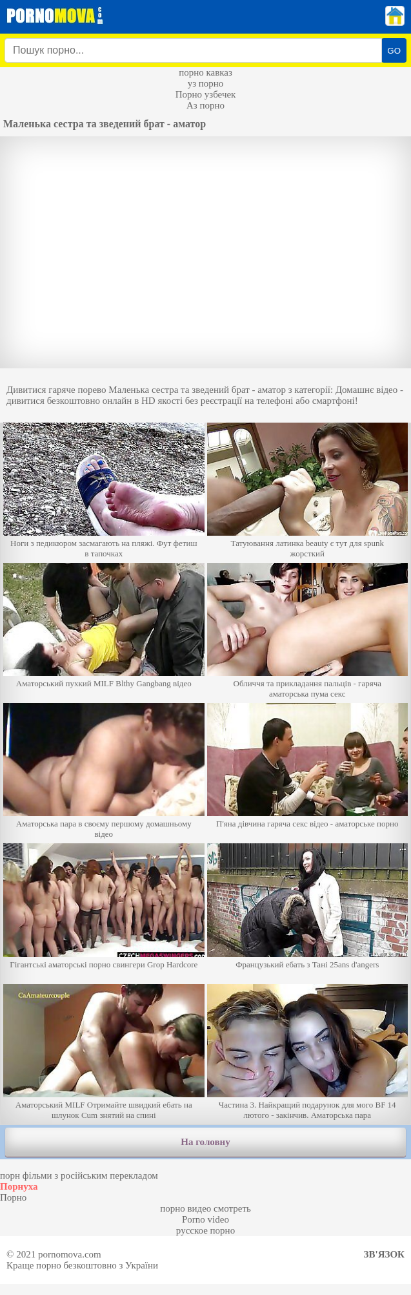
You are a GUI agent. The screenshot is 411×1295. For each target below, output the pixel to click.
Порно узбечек (205, 94)
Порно (13, 1197)
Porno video (205, 1219)
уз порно (206, 83)
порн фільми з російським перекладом (79, 1175)
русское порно (205, 1230)
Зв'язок (384, 1254)
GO (394, 51)
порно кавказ (205, 72)
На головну (205, 1142)
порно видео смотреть (205, 1208)
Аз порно (205, 105)
